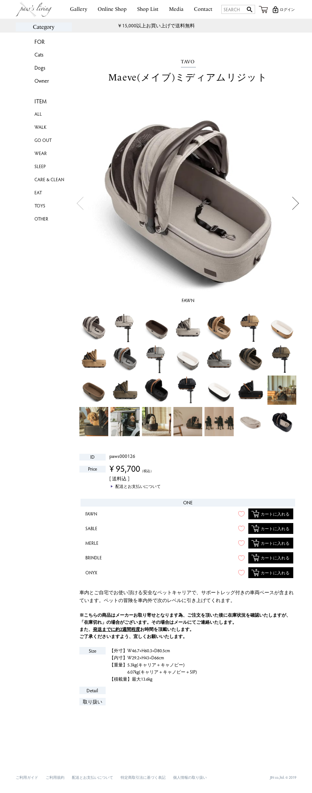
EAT (38, 192)
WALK (40, 127)
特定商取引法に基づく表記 (143, 777)
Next (295, 203)
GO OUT (43, 140)
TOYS (39, 206)
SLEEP (40, 166)
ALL (38, 114)
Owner (41, 80)
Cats (38, 54)
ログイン (287, 9)
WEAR (40, 153)
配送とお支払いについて (92, 777)
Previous (80, 203)
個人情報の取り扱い (190, 777)
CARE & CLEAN (49, 179)
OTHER (41, 219)
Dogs (39, 67)
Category (43, 27)
